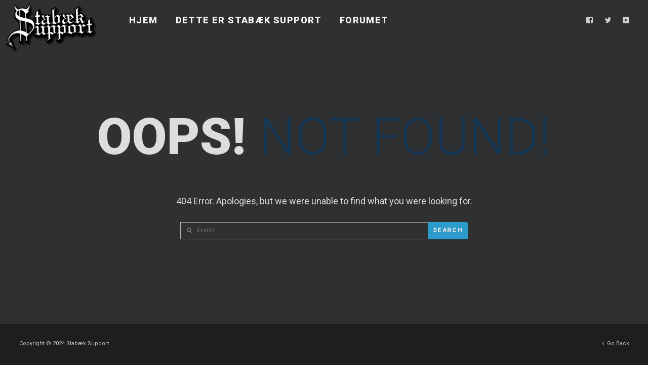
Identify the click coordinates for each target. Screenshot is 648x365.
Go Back (615, 341)
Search (448, 230)
